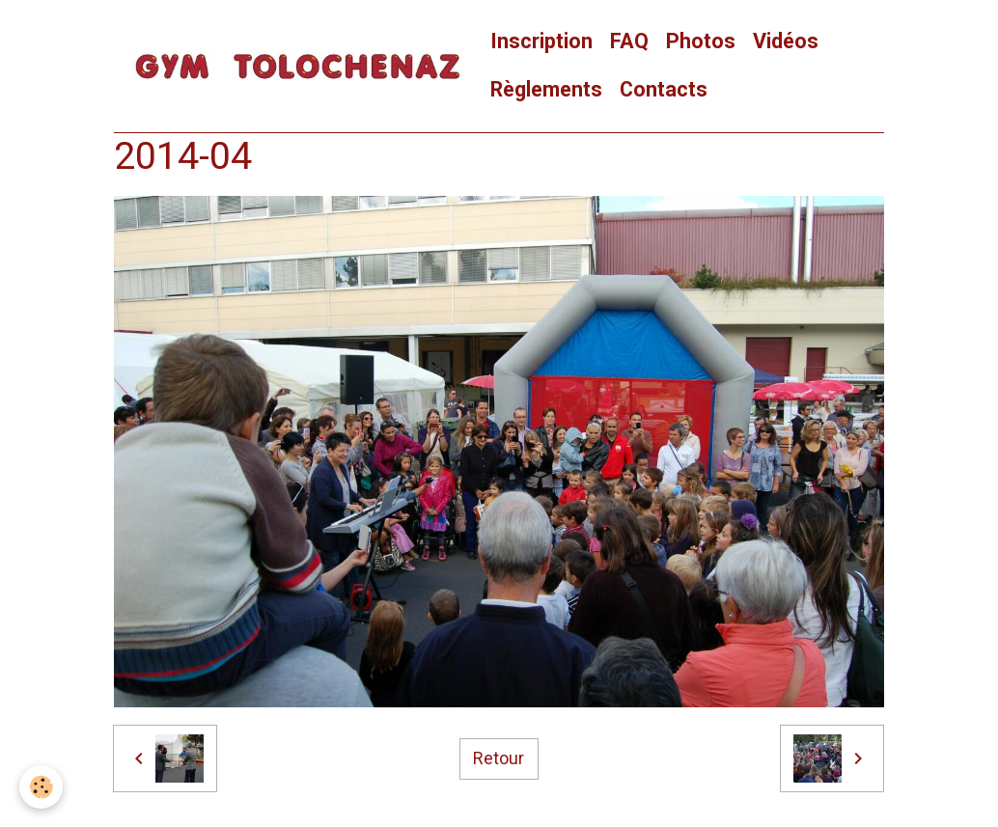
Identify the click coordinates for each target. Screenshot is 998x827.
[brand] (297, 66)
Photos (700, 41)
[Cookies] (41, 787)
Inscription (541, 41)
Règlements (546, 89)
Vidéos (785, 41)
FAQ (629, 41)
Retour (498, 758)
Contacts (663, 89)
